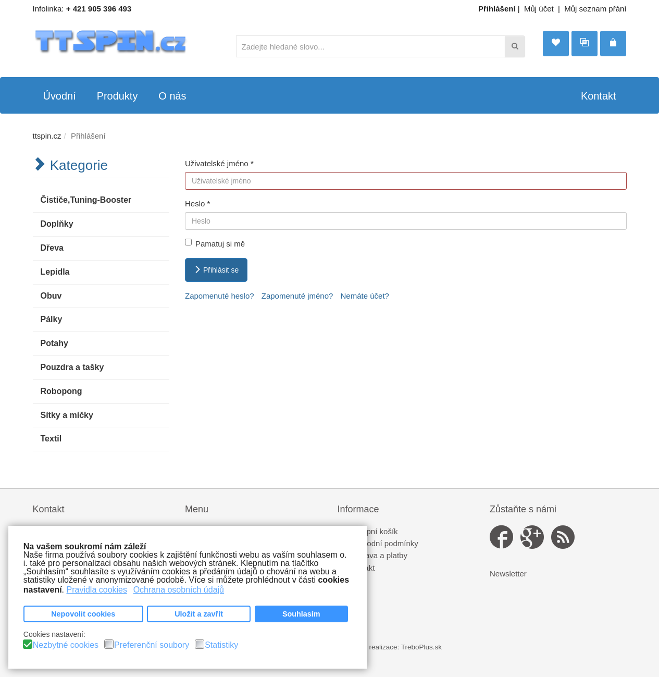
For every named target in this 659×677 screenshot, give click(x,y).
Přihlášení (497, 8)
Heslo (197, 203)
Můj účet (539, 8)
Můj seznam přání (595, 8)
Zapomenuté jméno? (297, 295)
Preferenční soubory (151, 645)
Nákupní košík (373, 531)
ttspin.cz (47, 135)
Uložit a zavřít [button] (199, 614)
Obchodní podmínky (383, 543)
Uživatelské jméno (219, 163)
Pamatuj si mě (215, 243)
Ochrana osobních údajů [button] (178, 589)
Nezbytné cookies (65, 645)
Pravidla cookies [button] (97, 589)
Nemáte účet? (365, 295)
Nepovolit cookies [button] (83, 614)
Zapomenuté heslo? (219, 295)
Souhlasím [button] (301, 614)
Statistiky (221, 645)
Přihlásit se (216, 270)
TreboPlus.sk (421, 647)
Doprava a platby (378, 555)
